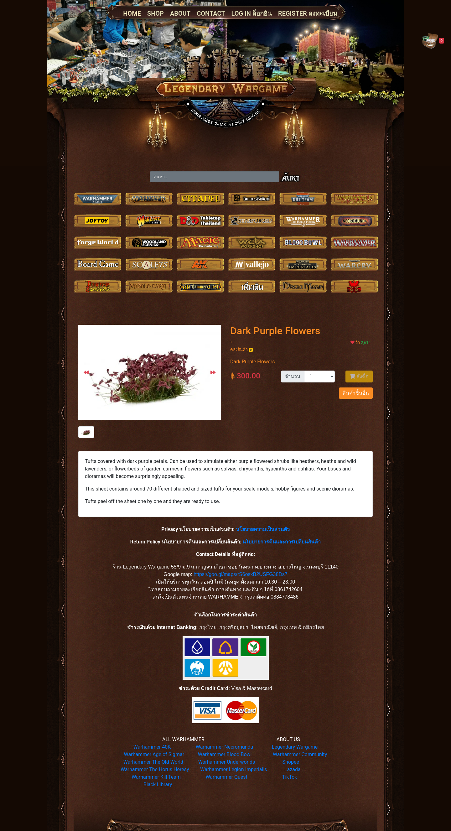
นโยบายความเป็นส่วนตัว (263, 529)
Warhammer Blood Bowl (225, 754)
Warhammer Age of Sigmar (154, 754)
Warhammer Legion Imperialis (233, 769)
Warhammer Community (300, 754)
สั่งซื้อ (359, 376)
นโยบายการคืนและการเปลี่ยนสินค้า (281, 542)
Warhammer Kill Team (156, 777)
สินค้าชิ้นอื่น (356, 393)
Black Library (157, 784)
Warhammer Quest (226, 777)
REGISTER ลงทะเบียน (307, 13)
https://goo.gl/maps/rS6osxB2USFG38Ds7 (241, 574)
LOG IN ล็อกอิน (251, 13)
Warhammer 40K (152, 747)
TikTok (289, 777)
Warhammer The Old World (153, 762)
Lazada (292, 769)
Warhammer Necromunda (224, 747)
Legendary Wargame (295, 747)
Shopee (291, 762)
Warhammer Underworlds (226, 762)
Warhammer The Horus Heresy (155, 769)
